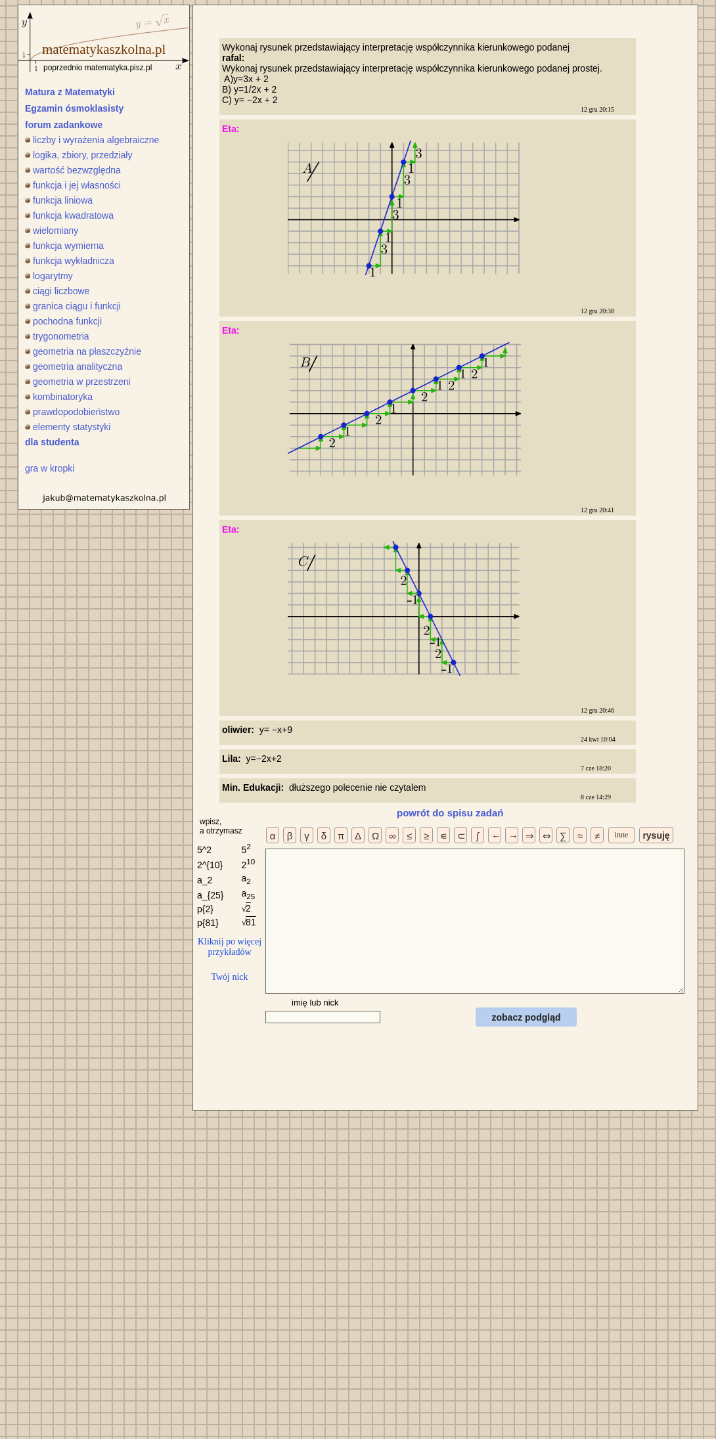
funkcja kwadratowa (69, 215)
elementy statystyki (67, 427)
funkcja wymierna (64, 245)
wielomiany (51, 230)
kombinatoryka (59, 396)
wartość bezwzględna (73, 170)
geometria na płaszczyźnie (83, 351)
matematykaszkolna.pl (104, 49)
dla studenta (52, 442)
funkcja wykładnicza (69, 260)
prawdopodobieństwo (72, 412)
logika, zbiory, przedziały (78, 155)
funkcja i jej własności (73, 185)
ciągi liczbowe (57, 291)
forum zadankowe (63, 125)
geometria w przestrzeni (78, 381)
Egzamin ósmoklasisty (74, 108)
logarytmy (49, 276)
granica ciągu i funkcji (73, 306)
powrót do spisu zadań (450, 812)
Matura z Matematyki (70, 92)
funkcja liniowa (59, 200)
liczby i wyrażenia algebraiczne (92, 140)
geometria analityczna (73, 366)
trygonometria (57, 336)
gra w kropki (49, 468)
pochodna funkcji (63, 321)
